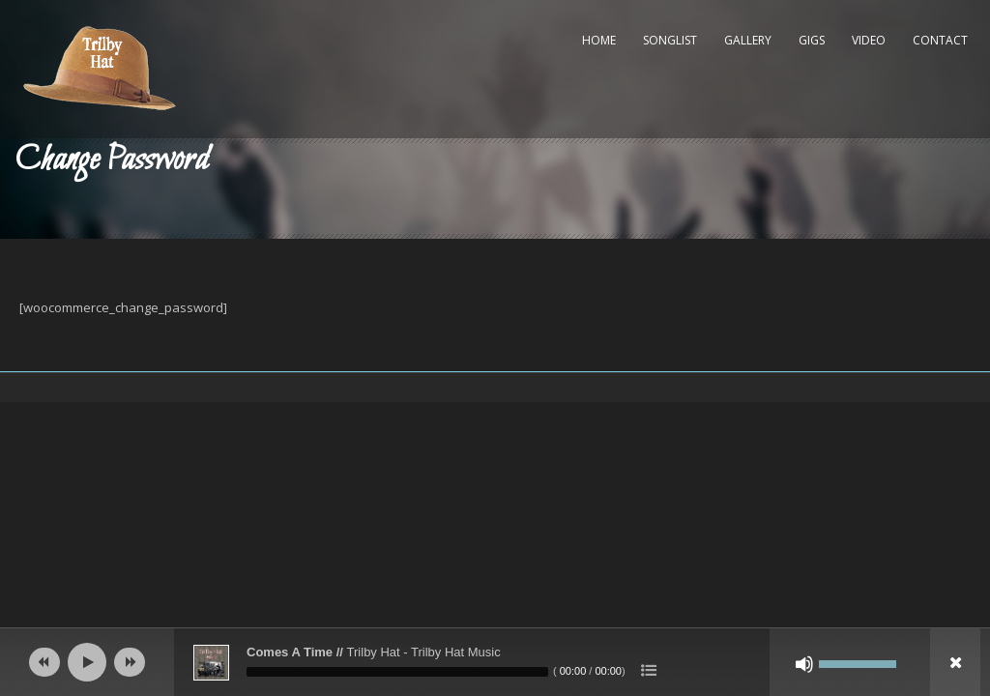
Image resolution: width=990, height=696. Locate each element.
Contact (940, 40)
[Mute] (804, 664)
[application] (495, 662)
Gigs (812, 40)
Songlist (670, 40)
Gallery (748, 40)
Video (869, 40)
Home (599, 40)
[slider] (397, 672)
